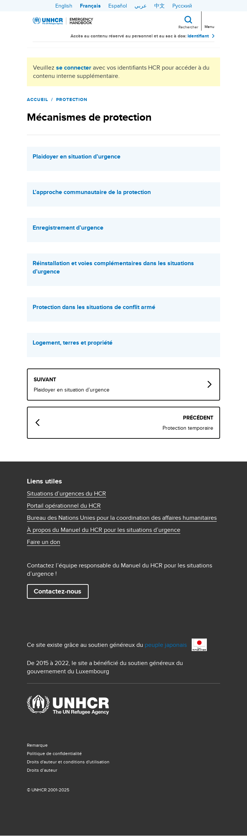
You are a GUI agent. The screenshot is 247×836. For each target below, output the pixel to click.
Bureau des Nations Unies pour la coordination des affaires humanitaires (122, 518)
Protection (72, 99)
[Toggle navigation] (209, 20)
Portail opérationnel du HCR (64, 506)
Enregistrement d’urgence (68, 228)
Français (90, 5)
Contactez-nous (57, 591)
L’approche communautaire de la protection (92, 192)
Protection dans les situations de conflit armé (94, 307)
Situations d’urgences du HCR (66, 493)
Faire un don (43, 542)
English (63, 5)
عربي (140, 5)
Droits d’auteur (42, 770)
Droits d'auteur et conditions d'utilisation (68, 761)
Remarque (37, 745)
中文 (159, 5)
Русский (182, 5)
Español (117, 5)
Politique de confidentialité (54, 753)
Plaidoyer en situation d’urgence (76, 156)
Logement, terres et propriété (73, 343)
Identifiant (198, 36)
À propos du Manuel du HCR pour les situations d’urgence (103, 530)
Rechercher (188, 27)
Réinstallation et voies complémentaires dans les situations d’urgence (113, 267)
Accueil (37, 99)
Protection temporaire (188, 428)
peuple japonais (166, 644)
